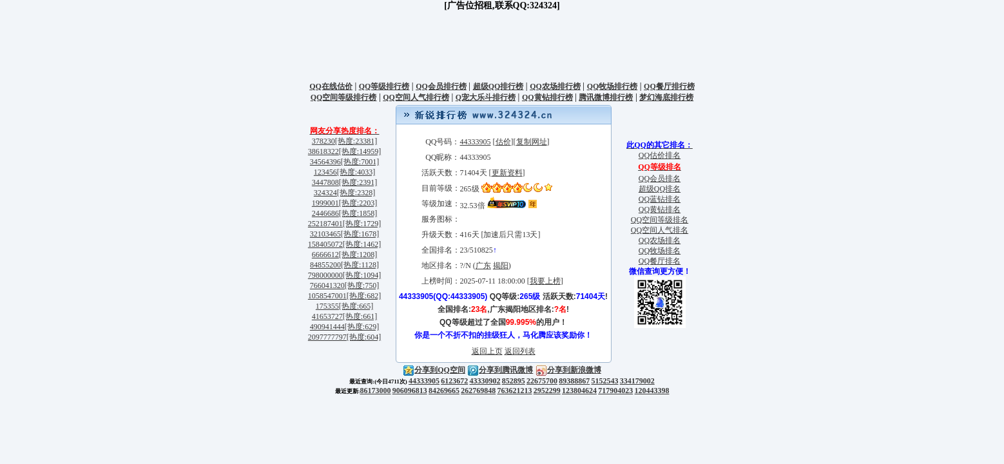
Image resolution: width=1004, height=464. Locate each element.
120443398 (652, 390)
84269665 (444, 390)
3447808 (325, 182)
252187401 (325, 223)
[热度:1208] (358, 254)
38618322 (323, 151)
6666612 (325, 254)
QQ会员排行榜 (441, 86)
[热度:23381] (356, 141)
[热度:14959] (360, 151)
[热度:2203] (358, 203)
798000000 (325, 275)
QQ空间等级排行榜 (344, 97)
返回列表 (520, 351)
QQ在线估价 (330, 86)
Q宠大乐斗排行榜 (486, 97)
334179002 (637, 380)
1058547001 (327, 295)
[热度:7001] (360, 161)
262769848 (478, 390)
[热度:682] (364, 295)
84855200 (325, 264)
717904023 (615, 390)
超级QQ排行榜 (498, 86)
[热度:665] (356, 306)
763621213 (514, 390)
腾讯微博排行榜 (606, 97)
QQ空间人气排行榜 (416, 97)
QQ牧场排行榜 (612, 86)
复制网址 (531, 141)
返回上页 (487, 351)
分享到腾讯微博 (500, 369)
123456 (325, 172)
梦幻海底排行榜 (666, 97)
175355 (327, 306)
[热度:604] (364, 337)
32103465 (325, 233)
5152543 (605, 380)
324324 (325, 192)
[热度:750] (362, 285)
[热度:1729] (362, 223)
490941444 (327, 326)
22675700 (541, 380)
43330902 (485, 380)
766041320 (327, 285)
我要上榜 (545, 280)
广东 (483, 265)
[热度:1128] (360, 264)
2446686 (325, 213)
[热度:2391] (358, 182)
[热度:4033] (356, 172)
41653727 (327, 316)
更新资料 (507, 172)
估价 (503, 141)
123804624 (579, 390)
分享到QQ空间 (434, 369)
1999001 (325, 203)
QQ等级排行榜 (384, 86)
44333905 (475, 141)
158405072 (325, 244)
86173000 (375, 390)
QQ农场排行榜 (555, 86)
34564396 (325, 161)
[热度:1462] (362, 244)
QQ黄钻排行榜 (547, 97)
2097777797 (327, 337)
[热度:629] (362, 326)
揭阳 (500, 265)
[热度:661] (360, 316)
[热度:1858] (358, 213)
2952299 (547, 390)
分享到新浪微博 (568, 369)
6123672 (454, 380)
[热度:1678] (360, 233)
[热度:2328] (356, 192)
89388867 (574, 380)
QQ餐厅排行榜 (669, 86)
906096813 (409, 390)
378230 (323, 141)
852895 (513, 380)
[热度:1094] (362, 275)
